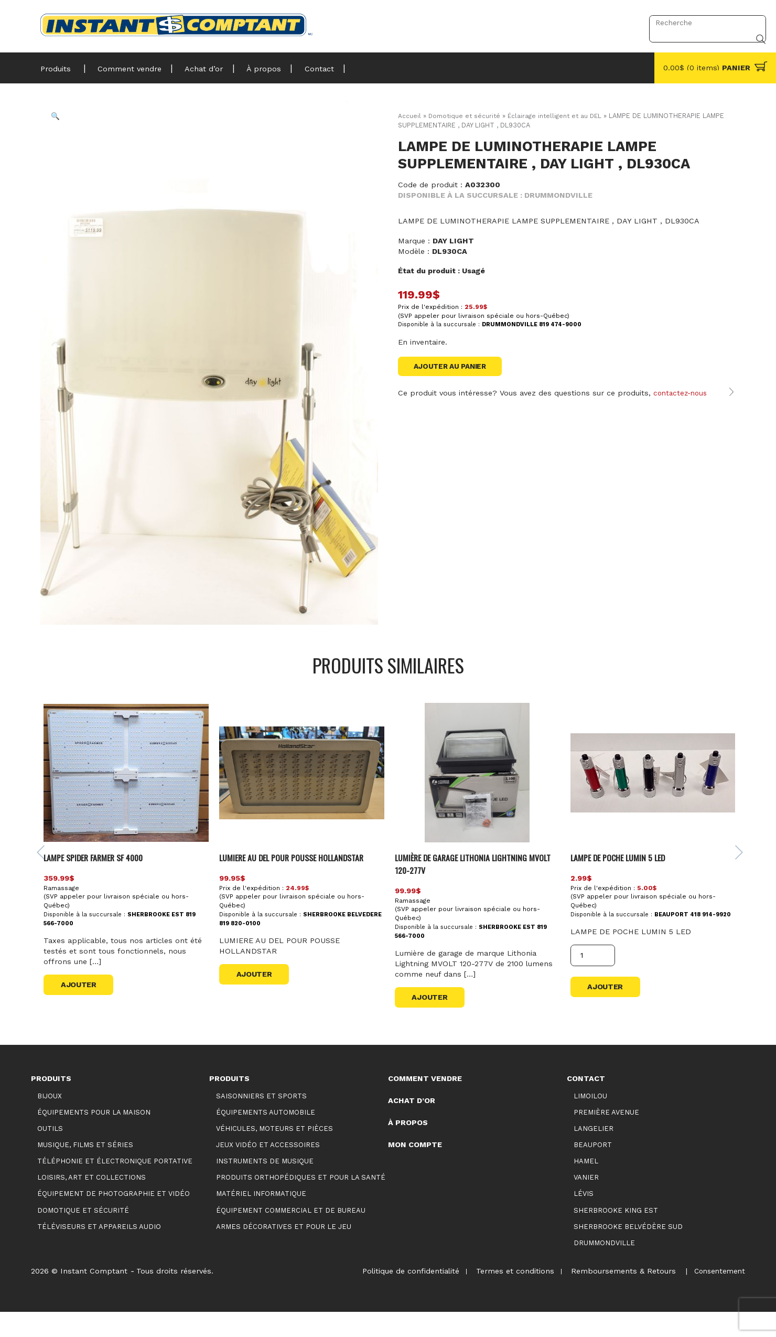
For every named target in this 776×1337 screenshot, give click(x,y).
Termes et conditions (508, 1296)
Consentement (718, 1296)
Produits (55, 65)
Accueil (409, 116)
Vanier (586, 1202)
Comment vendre (125, 65)
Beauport (593, 1170)
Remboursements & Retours (619, 1296)
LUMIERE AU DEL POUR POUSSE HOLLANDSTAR (300, 882)
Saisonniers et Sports (261, 1121)
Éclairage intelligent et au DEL (560, 116)
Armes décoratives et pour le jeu (283, 1251)
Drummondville (604, 1267)
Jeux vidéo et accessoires (268, 1170)
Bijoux (49, 1121)
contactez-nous (682, 405)
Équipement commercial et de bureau (290, 1235)
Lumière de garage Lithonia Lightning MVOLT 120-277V (466, 888)
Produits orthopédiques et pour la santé (300, 1202)
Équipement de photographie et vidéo (113, 1219)
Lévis (584, 1219)
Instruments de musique (265, 1186)
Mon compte (415, 1169)
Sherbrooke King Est (616, 1235)
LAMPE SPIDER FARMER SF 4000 (102, 882)
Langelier (593, 1154)
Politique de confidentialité (401, 1296)
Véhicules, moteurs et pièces (274, 1154)
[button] (63, 124)
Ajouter (83, 1009)
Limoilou (590, 1121)
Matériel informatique (261, 1219)
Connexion (613, 22)
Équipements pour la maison (93, 1137)
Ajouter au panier (453, 366)
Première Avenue (606, 1137)
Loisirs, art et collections (91, 1202)
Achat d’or (195, 65)
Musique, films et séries (85, 1170)
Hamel (586, 1186)
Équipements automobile (265, 1137)
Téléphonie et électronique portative (114, 1186)
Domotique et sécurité (465, 116)
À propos (251, 65)
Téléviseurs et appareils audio (99, 1251)
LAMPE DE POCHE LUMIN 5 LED (622, 882)
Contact (302, 65)
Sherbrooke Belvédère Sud (628, 1251)
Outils (50, 1154)
